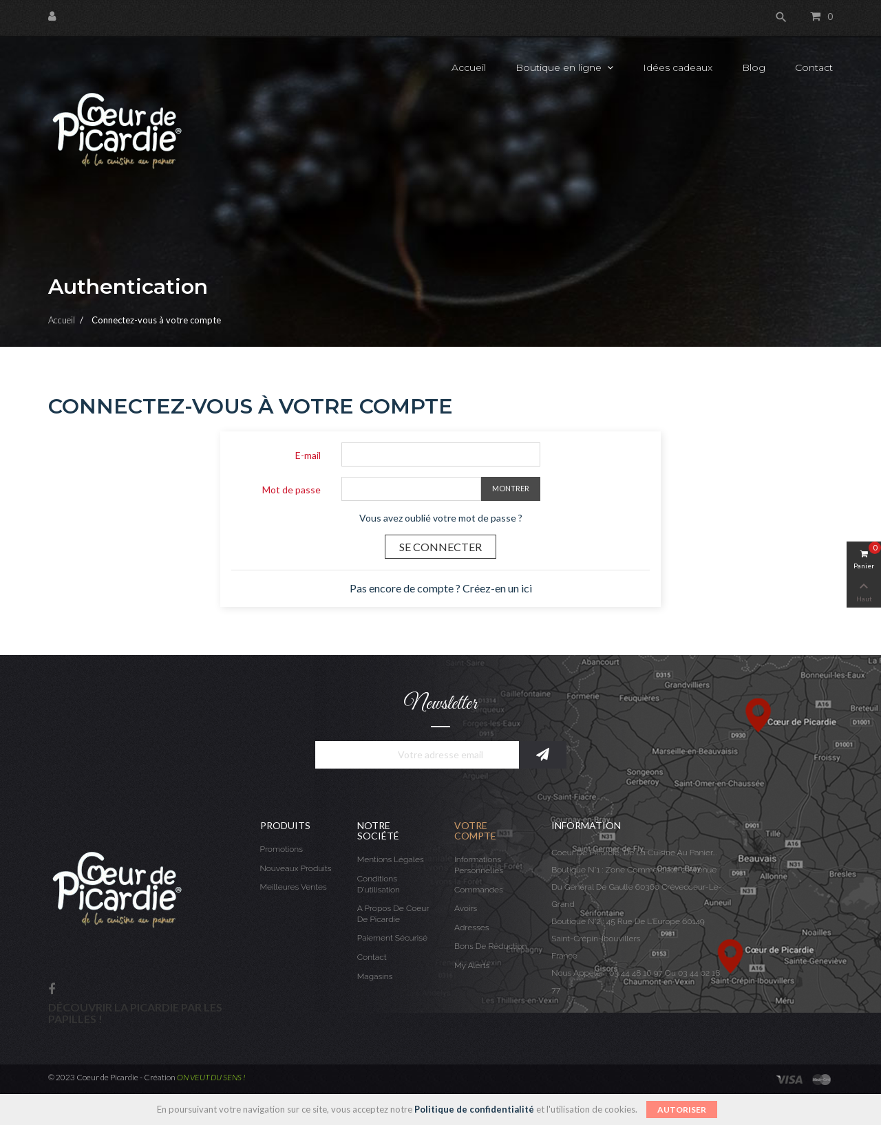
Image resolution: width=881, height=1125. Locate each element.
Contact (372, 957)
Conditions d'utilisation (378, 884)
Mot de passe (291, 489)
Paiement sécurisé (392, 938)
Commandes (478, 889)
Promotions (282, 849)
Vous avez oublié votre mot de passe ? (440, 518)
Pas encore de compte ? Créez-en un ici (441, 587)
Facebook (51, 990)
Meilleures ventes (293, 887)
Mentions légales (390, 859)
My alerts (471, 965)
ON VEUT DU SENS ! (211, 1077)
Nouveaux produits (296, 868)
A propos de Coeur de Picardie (393, 913)
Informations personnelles (478, 865)
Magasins (375, 976)
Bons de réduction (490, 946)
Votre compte (475, 830)
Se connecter (440, 546)
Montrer (510, 488)
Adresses (471, 927)
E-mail (308, 455)
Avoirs (465, 908)
